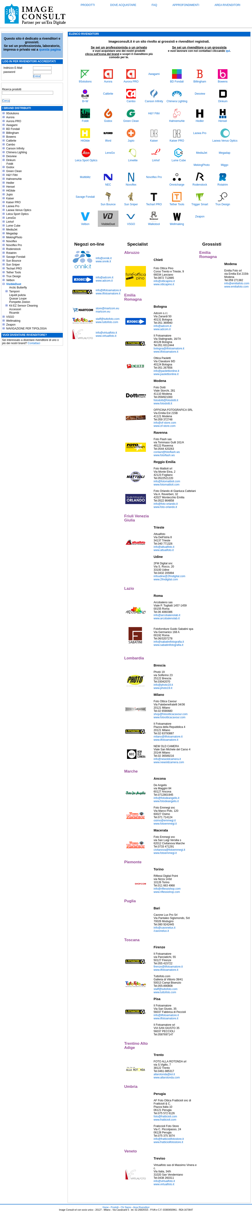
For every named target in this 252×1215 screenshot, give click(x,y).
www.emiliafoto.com (236, 286)
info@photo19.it (163, 684)
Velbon (10, 280)
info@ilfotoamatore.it (108, 290)
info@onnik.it (104, 258)
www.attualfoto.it (164, 550)
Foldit (9, 163)
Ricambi (14, 312)
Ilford (108, 140)
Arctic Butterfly (18, 287)
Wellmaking (13, 320)
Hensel (10, 186)
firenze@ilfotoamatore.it (168, 966)
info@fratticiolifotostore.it (169, 1139)
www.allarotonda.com (167, 1077)
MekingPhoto (14, 237)
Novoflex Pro (14, 245)
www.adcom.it (104, 280)
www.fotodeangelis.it (166, 801)
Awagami (11, 125)
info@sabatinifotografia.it (169, 641)
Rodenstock (13, 249)
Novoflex (11, 241)
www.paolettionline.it (166, 374)
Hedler (10, 182)
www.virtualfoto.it (106, 335)
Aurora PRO (13, 121)
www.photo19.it (163, 688)
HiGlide (10, 190)
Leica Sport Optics (17, 214)
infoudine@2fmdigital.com (169, 576)
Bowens (11, 136)
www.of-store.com (164, 426)
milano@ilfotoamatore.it (168, 736)
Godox (10, 167)
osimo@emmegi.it (165, 820)
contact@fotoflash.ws (167, 452)
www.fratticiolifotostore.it (168, 1142)
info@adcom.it (104, 277)
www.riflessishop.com (167, 892)
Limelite (132, 160)
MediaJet (11, 229)
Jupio (9, 194)
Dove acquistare (123, 5)
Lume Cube (13, 225)
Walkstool (154, 224)
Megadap (12, 233)
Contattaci (34, 343)
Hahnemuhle (14, 179)
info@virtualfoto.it (106, 332)
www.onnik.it (103, 261)
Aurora (10, 117)
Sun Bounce (13, 260)
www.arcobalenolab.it (167, 618)
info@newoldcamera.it (167, 759)
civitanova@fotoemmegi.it (169, 849)
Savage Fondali (15, 256)
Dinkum (11, 160)
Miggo (224, 165)
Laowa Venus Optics (18, 210)
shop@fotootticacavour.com (171, 714)
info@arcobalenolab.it (167, 615)
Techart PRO (14, 268)
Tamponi (14, 291)
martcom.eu (103, 311)
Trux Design (13, 276)
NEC (108, 184)
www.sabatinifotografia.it (168, 645)
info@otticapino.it (164, 281)
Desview (11, 156)
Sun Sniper (13, 264)
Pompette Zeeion (19, 302)
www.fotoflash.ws (164, 455)
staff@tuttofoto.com (108, 319)
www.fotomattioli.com (167, 484)
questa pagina (50, 49)
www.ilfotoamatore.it (108, 293)
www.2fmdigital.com (166, 579)
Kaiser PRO (13, 202)
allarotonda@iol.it (164, 1074)
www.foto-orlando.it (165, 507)
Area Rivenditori (227, 5)
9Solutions (12, 113)
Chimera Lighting (16, 152)
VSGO (10, 316)
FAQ (154, 5)
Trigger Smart (200, 204)
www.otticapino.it (164, 284)
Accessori (15, 309)
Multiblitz (85, 177)
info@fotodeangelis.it (166, 798)
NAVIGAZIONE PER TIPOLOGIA (26, 328)
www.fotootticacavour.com (170, 717)
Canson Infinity (15, 148)
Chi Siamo (126, 1207)
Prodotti (88, 5)
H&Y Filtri (12, 175)
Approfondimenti (186, 5)
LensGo (11, 217)
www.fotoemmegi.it (165, 823)
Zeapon (11, 324)
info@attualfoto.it (164, 547)
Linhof (10, 221)
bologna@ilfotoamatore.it (169, 348)
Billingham (12, 132)
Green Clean (14, 171)
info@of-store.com (165, 422)
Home (106, 1207)
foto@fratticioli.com (165, 1116)
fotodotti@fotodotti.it (166, 400)
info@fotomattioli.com (167, 481)
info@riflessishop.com (167, 888)
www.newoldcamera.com (169, 762)
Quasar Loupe (18, 298)
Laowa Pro (12, 206)
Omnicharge (176, 184)
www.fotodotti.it (163, 403)
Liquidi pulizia (17, 295)
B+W (85, 101)
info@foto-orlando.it (166, 503)
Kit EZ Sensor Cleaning (23, 305)
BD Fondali (13, 129)
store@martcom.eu (107, 308)
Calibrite (11, 140)
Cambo (10, 144)
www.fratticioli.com (165, 1119)
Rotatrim (11, 253)
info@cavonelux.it (164, 927)
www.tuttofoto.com (107, 322)
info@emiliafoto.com (236, 283)
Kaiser (10, 198)
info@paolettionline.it (166, 371)
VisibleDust (13, 284)
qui (228, 50)
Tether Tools (13, 272)
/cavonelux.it (161, 931)
